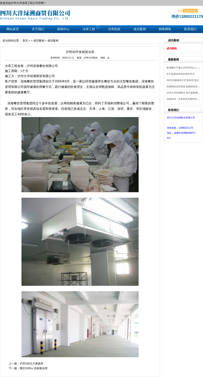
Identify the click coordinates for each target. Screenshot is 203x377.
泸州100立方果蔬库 (31, 363)
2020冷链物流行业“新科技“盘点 (182, 80)
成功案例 (171, 48)
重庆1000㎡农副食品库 (34, 368)
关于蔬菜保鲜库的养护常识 (180, 74)
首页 (25, 40)
